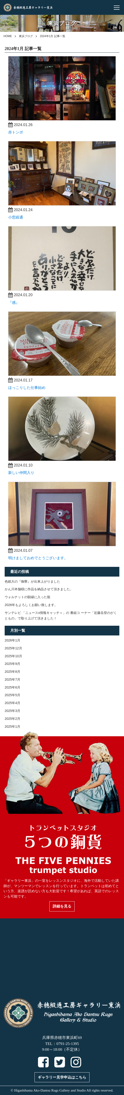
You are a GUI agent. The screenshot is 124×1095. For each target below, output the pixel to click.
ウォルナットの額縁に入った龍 (27, 597)
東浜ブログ (26, 36)
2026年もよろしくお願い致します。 (31, 605)
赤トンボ (15, 132)
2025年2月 (12, 718)
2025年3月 (12, 711)
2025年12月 (13, 648)
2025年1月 (12, 726)
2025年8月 (12, 671)
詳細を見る (62, 906)
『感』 (13, 303)
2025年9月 (12, 664)
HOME (7, 36)
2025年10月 (13, 656)
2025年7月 (12, 679)
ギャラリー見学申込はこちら (62, 1077)
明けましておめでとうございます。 (38, 558)
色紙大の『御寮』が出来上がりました (32, 581)
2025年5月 (12, 695)
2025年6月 (12, 687)
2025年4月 (12, 703)
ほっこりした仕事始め (26, 388)
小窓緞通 (15, 217)
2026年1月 (12, 640)
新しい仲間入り (21, 473)
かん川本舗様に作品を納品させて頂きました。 (39, 589)
